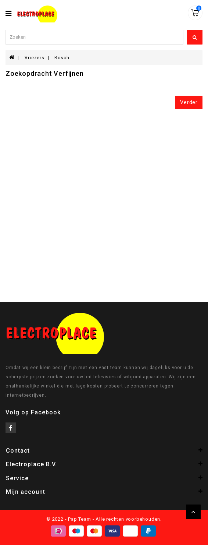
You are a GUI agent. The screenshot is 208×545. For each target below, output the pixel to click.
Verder (189, 102)
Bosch (61, 57)
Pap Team (79, 519)
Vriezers (34, 57)
